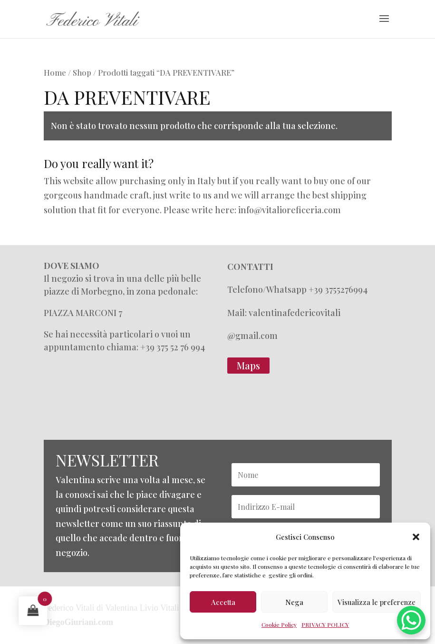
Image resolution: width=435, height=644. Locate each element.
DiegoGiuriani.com (79, 622)
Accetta (223, 602)
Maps (248, 365)
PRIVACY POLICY (325, 624)
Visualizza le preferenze (377, 602)
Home (55, 72)
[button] (416, 537)
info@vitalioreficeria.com (289, 210)
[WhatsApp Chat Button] (411, 620)
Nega (294, 602)
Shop (82, 72)
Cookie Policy (279, 624)
